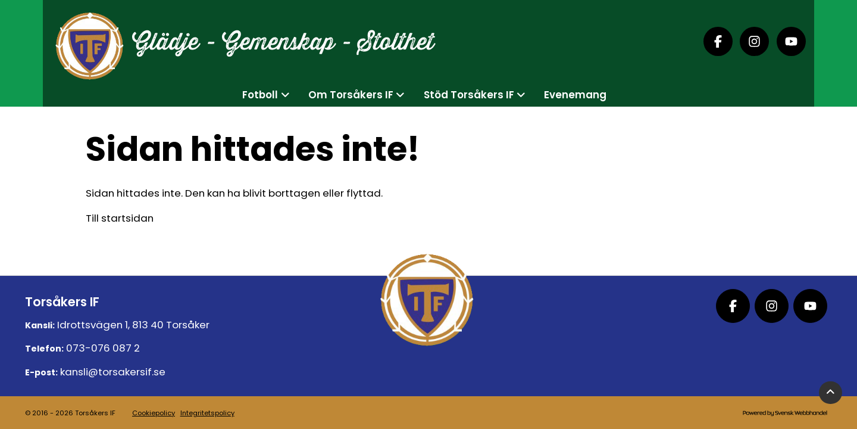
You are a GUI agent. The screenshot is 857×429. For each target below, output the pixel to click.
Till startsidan (120, 218)
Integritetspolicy (207, 413)
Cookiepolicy (153, 413)
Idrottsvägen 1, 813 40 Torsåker (133, 325)
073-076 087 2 (103, 348)
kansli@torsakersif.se (112, 372)
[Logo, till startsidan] (89, 41)
